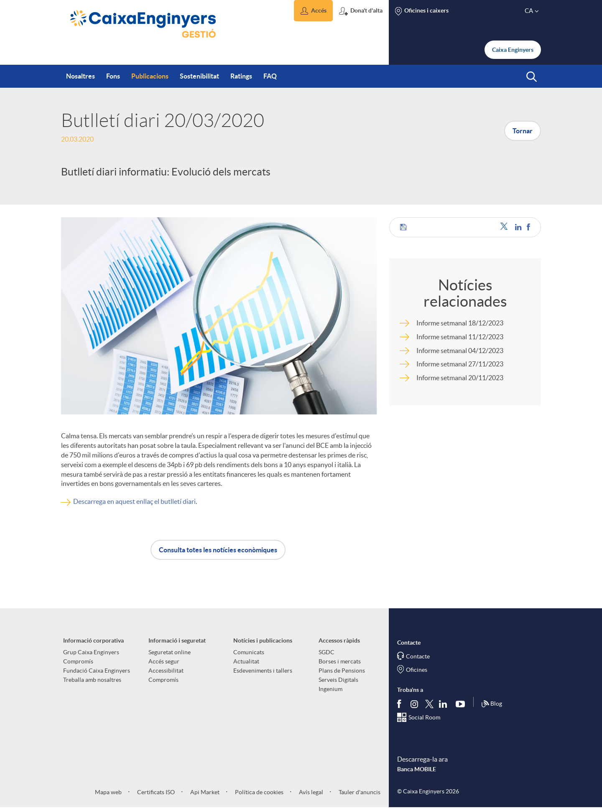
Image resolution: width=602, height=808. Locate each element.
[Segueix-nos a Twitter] (429, 704)
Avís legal (310, 792)
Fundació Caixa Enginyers (96, 670)
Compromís (78, 661)
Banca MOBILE (416, 769)
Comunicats (248, 652)
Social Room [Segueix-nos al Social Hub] (424, 717)
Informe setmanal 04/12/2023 (459, 350)
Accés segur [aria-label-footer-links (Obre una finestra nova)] (163, 661)
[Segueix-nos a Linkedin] (445, 704)
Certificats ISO (155, 792)
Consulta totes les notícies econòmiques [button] (218, 550)
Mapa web (108, 792)
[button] (313, 10)
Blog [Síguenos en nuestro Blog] (491, 704)
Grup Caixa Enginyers (91, 652)
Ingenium (330, 689)
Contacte (418, 656)
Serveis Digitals (338, 679)
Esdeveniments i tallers (262, 670)
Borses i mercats (340, 661)
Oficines (416, 669)
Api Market (204, 792)
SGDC (326, 652)
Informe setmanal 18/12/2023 (459, 323)
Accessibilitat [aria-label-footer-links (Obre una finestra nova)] (166, 670)
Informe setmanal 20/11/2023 (459, 377)
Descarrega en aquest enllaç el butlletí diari (134, 501)
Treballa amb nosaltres (92, 679)
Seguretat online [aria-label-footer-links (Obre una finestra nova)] (169, 652)
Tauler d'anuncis (358, 792)
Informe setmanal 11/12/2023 (459, 336)
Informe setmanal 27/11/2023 (459, 364)
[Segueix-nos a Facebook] (401, 704)
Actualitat (246, 661)
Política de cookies (258, 792)
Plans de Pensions (342, 670)
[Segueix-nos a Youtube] (462, 704)
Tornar (523, 131)
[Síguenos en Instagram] (415, 704)
